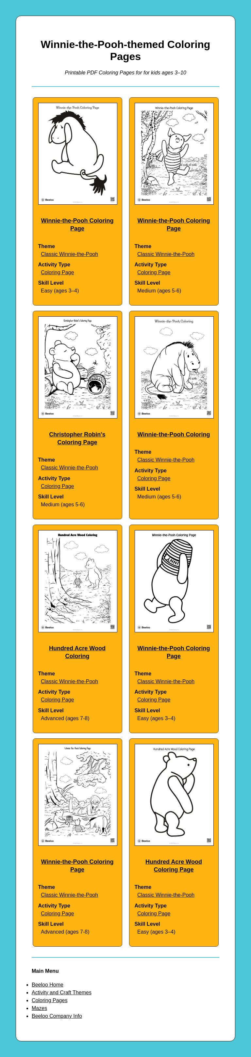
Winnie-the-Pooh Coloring (174, 434)
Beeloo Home (47, 984)
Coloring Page (57, 272)
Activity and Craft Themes (62, 992)
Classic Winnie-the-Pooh (69, 254)
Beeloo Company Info (57, 1016)
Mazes (39, 1008)
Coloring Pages (49, 1000)
